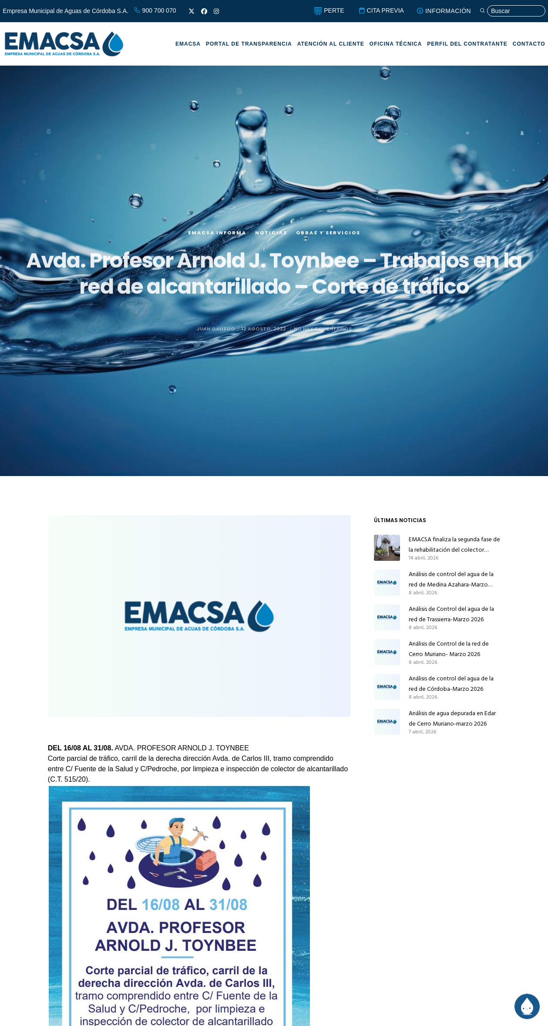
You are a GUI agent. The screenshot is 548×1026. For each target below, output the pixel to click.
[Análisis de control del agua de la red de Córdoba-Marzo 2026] (387, 686)
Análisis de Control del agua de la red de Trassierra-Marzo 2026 (451, 614)
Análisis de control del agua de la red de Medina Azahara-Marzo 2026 (451, 579)
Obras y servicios (328, 241)
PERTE (329, 10)
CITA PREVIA (381, 10)
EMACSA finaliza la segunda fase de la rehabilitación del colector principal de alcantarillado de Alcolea (454, 544)
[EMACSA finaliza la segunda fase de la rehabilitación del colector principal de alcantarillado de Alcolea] (387, 547)
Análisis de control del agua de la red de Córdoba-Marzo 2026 (451, 683)
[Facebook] (204, 11)
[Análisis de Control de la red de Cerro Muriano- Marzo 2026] (387, 652)
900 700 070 (155, 10)
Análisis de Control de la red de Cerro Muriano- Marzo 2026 (449, 649)
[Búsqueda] (512, 11)
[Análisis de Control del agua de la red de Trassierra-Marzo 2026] (387, 617)
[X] (191, 11)
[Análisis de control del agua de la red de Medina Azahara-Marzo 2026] (387, 582)
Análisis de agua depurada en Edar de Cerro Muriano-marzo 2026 (452, 718)
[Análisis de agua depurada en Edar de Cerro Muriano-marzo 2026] (387, 721)
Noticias (271, 241)
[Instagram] (216, 11)
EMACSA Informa (217, 241)
